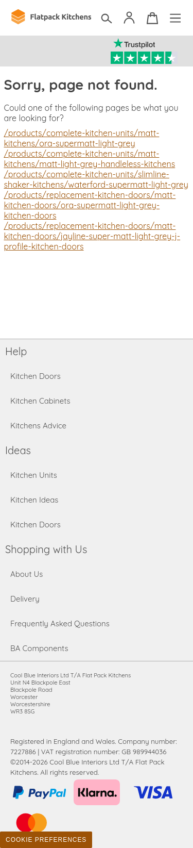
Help (16, 351)
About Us (26, 574)
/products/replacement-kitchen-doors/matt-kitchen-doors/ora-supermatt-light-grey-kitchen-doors (90, 205)
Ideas (18, 450)
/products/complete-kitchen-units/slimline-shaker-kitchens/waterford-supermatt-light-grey (96, 179)
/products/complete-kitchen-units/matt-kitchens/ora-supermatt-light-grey (82, 138)
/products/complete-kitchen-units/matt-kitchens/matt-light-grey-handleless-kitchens (90, 158)
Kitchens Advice (38, 425)
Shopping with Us (46, 549)
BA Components (39, 648)
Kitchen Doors (35, 376)
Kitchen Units (33, 475)
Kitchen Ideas (34, 500)
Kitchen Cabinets (40, 401)
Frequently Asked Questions (60, 623)
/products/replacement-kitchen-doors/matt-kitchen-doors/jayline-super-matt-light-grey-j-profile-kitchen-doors (92, 236)
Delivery (25, 599)
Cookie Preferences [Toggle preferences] (46, 839)
